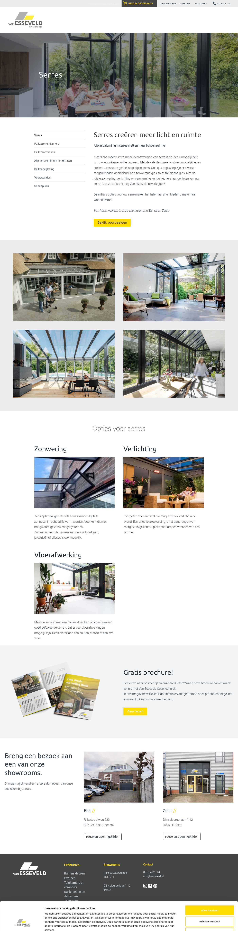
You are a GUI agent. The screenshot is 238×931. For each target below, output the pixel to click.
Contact (148, 864)
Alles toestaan (209, 886)
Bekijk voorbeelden (112, 222)
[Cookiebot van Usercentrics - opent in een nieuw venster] (22, 924)
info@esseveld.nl (153, 876)
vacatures (201, 3)
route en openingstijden (102, 837)
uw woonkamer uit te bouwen (118, 162)
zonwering (108, 178)
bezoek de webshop (140, 3)
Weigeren (209, 908)
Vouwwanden (42, 177)
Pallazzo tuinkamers (46, 143)
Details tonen (183, 924)
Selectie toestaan (209, 897)
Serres (38, 135)
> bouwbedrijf (168, 3)
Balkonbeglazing (44, 169)
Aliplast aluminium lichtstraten (53, 160)
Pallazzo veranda (44, 152)
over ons (185, 3)
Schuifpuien (41, 186)
